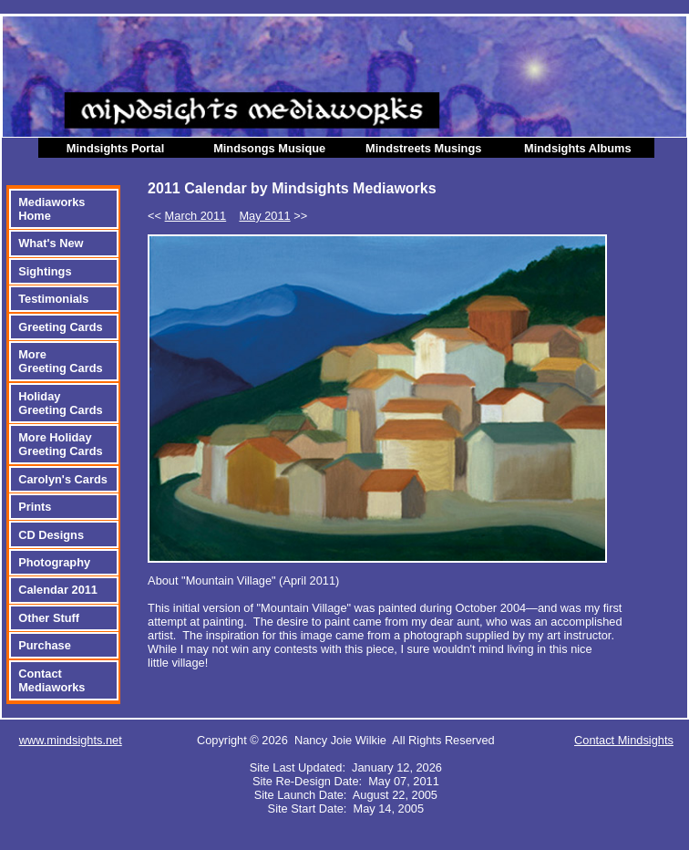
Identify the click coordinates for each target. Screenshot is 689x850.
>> (273, 216)
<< (187, 216)
